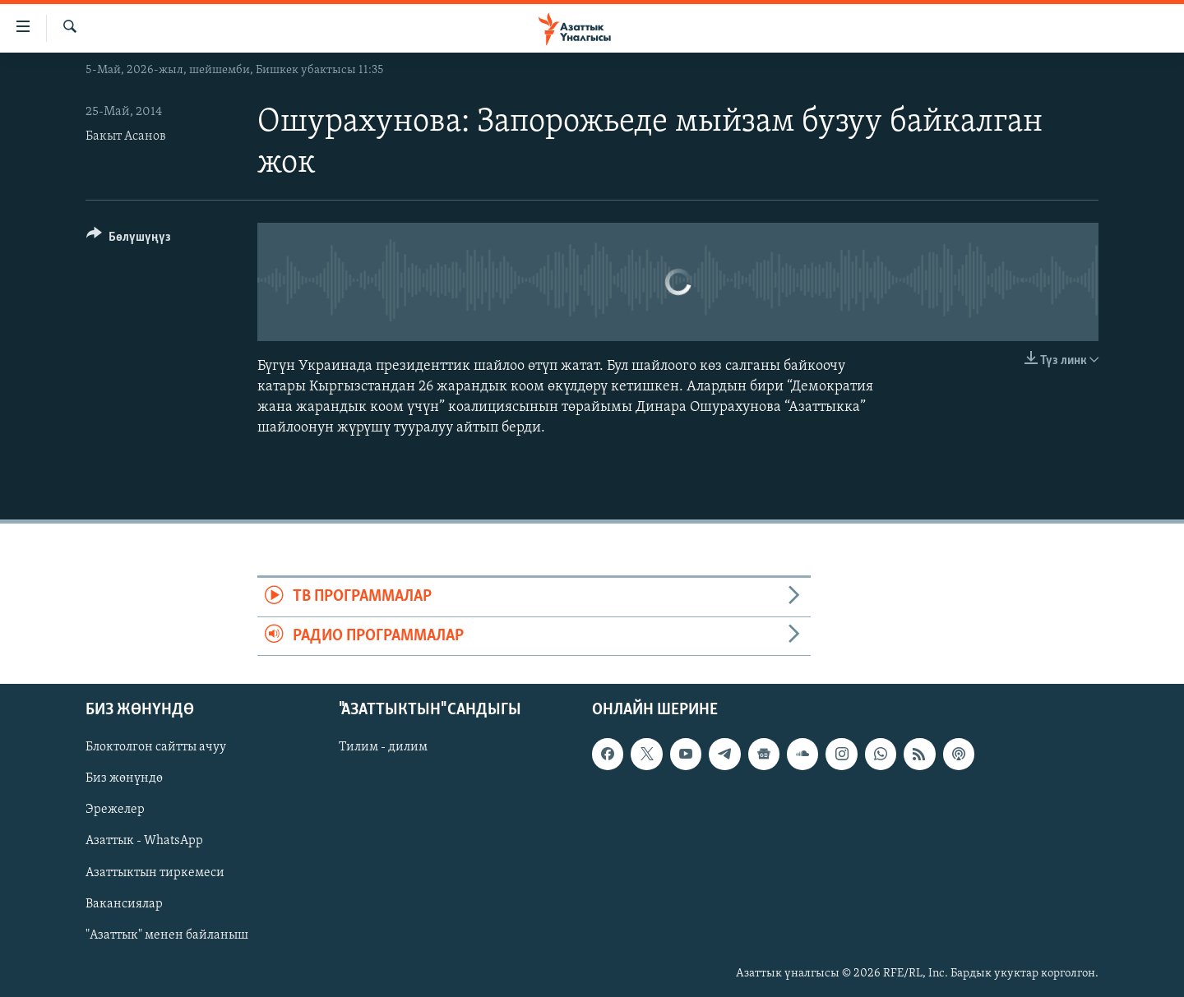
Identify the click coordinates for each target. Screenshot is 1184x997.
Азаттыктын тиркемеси (155, 872)
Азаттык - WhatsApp (144, 841)
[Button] (128, 239)
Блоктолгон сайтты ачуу (156, 747)
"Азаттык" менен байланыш (167, 935)
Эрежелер (115, 810)
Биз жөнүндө (124, 778)
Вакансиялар (124, 904)
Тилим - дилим (383, 747)
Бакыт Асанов (126, 136)
